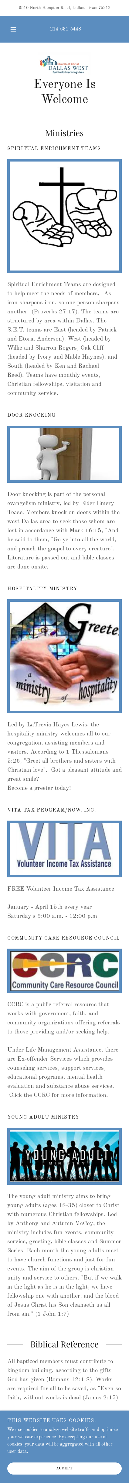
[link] (64, 63)
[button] (13, 29)
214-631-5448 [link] (65, 29)
